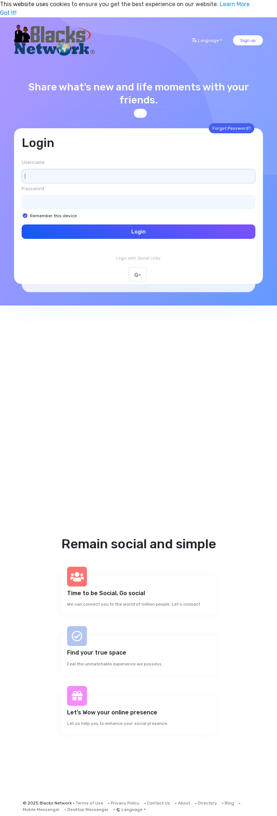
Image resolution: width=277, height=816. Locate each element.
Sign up (248, 40)
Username (33, 162)
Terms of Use (89, 803)
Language (205, 40)
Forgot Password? (231, 128)
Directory (207, 803)
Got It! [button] (8, 12)
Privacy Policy (125, 803)
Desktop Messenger (88, 809)
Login (138, 232)
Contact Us (158, 803)
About (184, 803)
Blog (229, 803)
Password (33, 188)
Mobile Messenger (41, 809)
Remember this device (53, 215)
